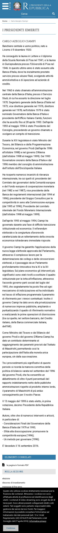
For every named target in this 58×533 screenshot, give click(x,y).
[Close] (10, 528)
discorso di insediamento (13, 483)
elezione (6, 478)
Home (4, 21)
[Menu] (5, 6)
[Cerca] (36, 14)
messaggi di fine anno (12, 487)
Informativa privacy (37, 521)
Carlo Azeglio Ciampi (19, 21)
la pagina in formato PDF (17, 465)
